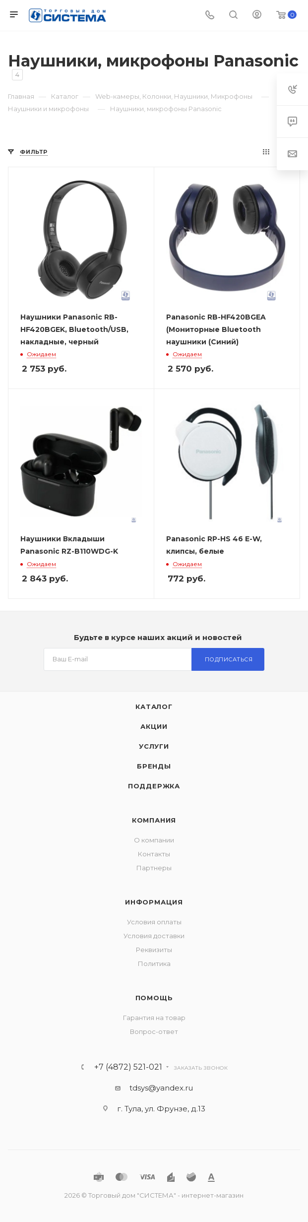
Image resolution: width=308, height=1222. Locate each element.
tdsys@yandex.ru (161, 1088)
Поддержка (154, 786)
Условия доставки (154, 936)
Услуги (154, 746)
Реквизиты (154, 950)
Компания (154, 820)
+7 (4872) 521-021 (128, 1067)
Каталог (154, 706)
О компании (154, 840)
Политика (154, 963)
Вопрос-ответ (154, 1031)
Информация (154, 902)
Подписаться (229, 659)
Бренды (154, 766)
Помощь (154, 998)
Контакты (154, 854)
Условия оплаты (154, 922)
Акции (154, 726)
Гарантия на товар (154, 1018)
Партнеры (154, 868)
